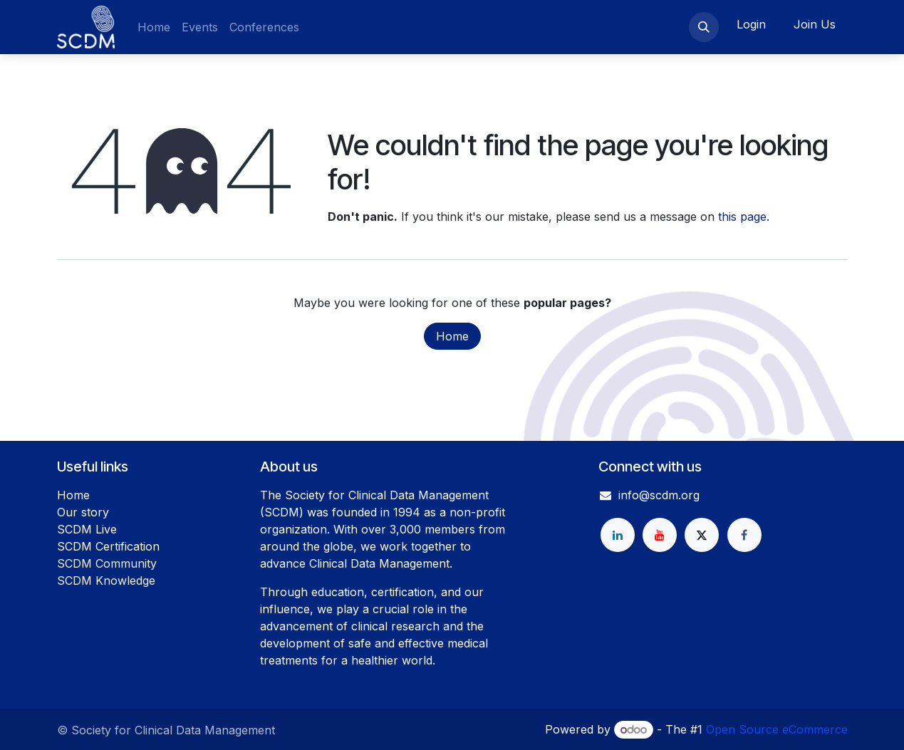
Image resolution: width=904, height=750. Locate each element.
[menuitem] (154, 27)
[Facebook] (744, 535)
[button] (704, 27)
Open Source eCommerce (777, 729)
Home (452, 336)
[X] (702, 535)
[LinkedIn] (618, 535)
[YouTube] (660, 535)
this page (742, 216)
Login (751, 24)
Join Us (815, 24)
